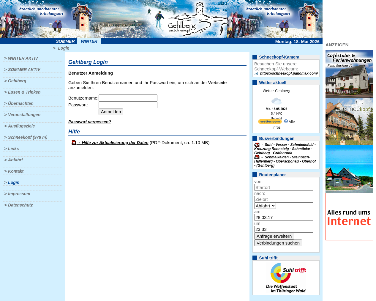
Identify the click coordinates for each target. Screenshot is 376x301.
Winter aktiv (23, 58)
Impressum (19, 193)
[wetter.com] (270, 122)
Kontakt (15, 171)
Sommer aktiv (24, 69)
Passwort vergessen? (89, 121)
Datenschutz (20, 205)
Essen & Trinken (24, 92)
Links (13, 148)
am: (258, 211)
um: (258, 223)
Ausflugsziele (21, 126)
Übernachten (21, 103)
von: (258, 181)
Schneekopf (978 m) (27, 137)
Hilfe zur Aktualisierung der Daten (115, 142)
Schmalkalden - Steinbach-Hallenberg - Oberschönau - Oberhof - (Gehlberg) (285, 161)
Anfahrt (15, 159)
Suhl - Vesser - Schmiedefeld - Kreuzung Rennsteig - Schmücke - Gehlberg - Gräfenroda (285, 149)
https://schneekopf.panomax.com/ (289, 73)
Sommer (65, 41)
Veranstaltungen (24, 114)
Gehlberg (17, 80)
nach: (259, 193)
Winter (89, 41)
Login (63, 48)
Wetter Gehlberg (276, 90)
